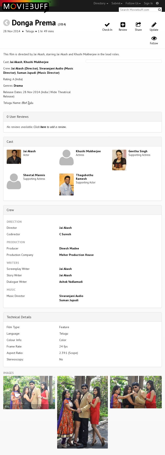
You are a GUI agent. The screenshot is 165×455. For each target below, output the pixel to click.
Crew (10, 210)
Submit (117, 3)
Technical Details (19, 317)
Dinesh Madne (69, 248)
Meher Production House (76, 255)
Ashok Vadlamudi (71, 282)
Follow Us (133, 3)
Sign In (148, 3)
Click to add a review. (50, 127)
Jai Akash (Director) (24, 68)
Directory (101, 3)
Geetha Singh (137, 151)
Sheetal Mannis (34, 175)
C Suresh (65, 234)
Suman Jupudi (68, 300)
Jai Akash (16, 62)
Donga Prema (34, 22)
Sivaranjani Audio (71, 296)
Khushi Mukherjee (36, 62)
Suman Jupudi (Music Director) (38, 73)
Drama (18, 86)
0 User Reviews (18, 116)
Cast (10, 141)
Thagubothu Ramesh (84, 177)
